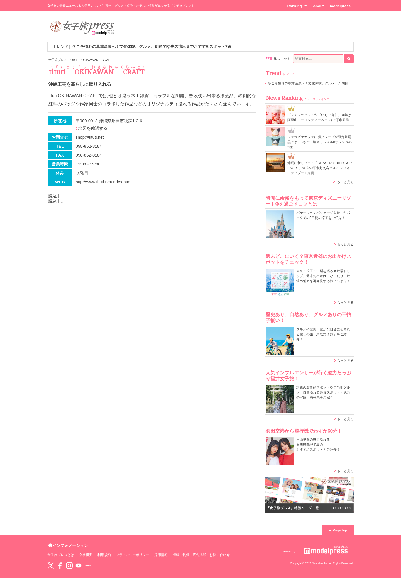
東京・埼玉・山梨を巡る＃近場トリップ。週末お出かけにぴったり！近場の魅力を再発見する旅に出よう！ (323, 276)
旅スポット (282, 59)
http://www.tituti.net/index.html (103, 181)
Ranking (297, 6)
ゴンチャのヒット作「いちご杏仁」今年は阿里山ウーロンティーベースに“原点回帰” (319, 117)
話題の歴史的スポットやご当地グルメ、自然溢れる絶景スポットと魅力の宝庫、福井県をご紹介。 (323, 392)
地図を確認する (92, 128)
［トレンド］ (140, 46)
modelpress (340, 6)
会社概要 (85, 555)
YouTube (78, 565)
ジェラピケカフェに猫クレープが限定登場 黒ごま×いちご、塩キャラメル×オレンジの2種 (319, 142)
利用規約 (104, 555)
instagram (69, 565)
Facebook (60, 565)
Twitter (50, 565)
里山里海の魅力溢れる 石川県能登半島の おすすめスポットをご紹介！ (318, 445)
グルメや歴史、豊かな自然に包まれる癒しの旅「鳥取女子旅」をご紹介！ (323, 334)
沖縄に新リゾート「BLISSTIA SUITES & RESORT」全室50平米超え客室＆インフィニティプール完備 (319, 168)
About (318, 6)
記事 (269, 59)
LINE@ (88, 565)
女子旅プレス (57, 60)
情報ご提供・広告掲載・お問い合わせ (201, 555)
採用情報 (161, 555)
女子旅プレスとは (60, 555)
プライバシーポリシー (133, 555)
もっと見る (345, 182)
